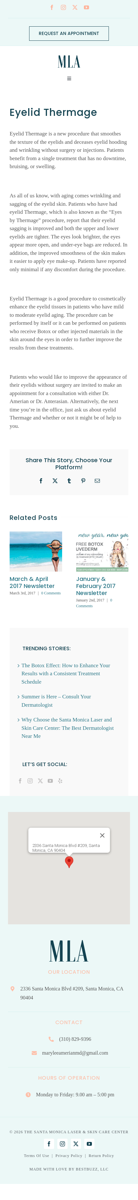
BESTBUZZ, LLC (92, 1169)
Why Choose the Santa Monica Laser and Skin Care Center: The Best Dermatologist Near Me (67, 728)
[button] (69, 862)
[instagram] (63, 7)
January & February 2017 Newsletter (96, 586)
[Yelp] (60, 780)
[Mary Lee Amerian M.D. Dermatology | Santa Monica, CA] (69, 53)
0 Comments (51, 593)
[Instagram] (30, 780)
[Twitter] (40, 780)
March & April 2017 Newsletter (32, 582)
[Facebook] (20, 780)
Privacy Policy (68, 1155)
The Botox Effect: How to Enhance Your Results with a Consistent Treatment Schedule (65, 673)
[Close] (102, 835)
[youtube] (86, 7)
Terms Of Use (36, 1155)
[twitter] (74, 7)
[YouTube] (50, 780)
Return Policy (101, 1155)
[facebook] (51, 7)
